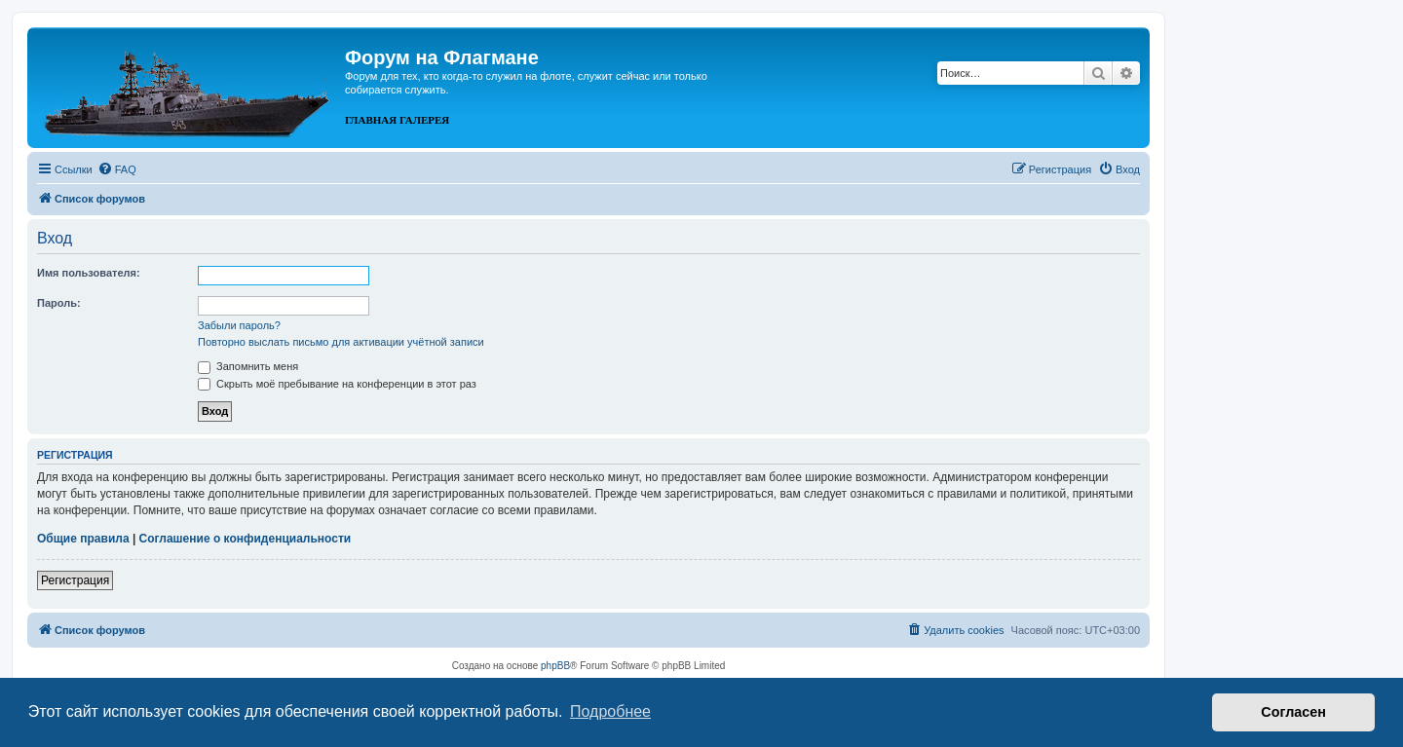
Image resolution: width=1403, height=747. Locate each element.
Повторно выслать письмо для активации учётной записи (341, 342)
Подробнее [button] (610, 711)
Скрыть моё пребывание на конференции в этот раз (337, 384)
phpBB (555, 665)
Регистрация (75, 580)
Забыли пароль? (239, 325)
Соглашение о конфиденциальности (245, 538)
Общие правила (83, 538)
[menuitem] (116, 169)
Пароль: (59, 303)
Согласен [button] (1293, 712)
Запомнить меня (248, 366)
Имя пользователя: (88, 273)
